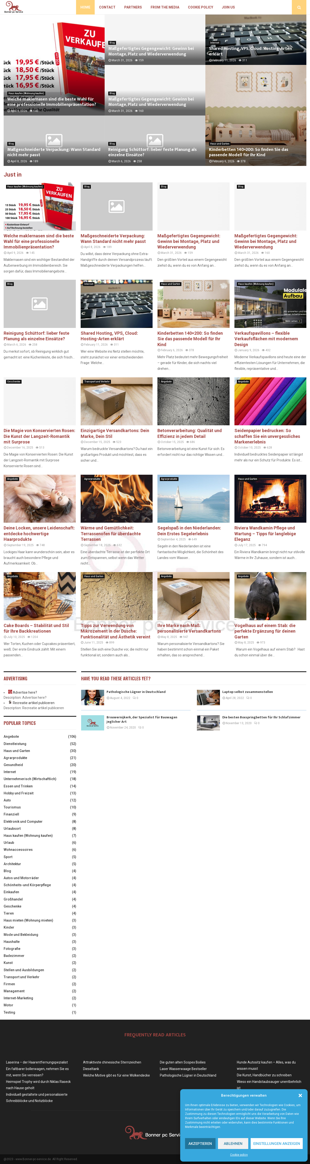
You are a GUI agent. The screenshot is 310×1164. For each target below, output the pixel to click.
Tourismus (12, 807)
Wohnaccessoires (18, 850)
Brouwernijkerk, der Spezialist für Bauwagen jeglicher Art (142, 719)
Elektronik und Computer (23, 821)
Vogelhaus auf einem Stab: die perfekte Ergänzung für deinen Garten (264, 631)
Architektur (12, 864)
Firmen (9, 984)
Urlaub (9, 843)
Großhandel (13, 899)
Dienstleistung (15, 744)
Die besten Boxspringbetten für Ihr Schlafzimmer (261, 717)
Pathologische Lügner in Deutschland (136, 692)
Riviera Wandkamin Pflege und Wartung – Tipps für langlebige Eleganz (265, 533)
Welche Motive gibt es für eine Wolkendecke (116, 1075)
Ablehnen (233, 1143)
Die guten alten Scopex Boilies (183, 1062)
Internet (214, 42)
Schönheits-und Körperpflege (27, 885)
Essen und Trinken (18, 786)
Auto (7, 800)
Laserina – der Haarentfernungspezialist (37, 1062)
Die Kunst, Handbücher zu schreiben (264, 1075)
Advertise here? (25, 692)
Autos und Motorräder (21, 878)
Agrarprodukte (92, 479)
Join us (228, 7)
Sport (8, 857)
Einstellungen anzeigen (276, 1143)
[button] (300, 1095)
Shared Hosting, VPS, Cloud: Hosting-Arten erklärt (250, 51)
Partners (133, 7)
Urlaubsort (12, 828)
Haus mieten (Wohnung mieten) (28, 920)
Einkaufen (11, 892)
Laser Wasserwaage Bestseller (183, 1069)
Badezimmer (14, 956)
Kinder (9, 927)
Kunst (8, 963)
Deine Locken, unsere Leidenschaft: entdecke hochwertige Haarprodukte (39, 533)
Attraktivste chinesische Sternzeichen (112, 1062)
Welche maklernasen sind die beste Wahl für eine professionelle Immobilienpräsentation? (51, 102)
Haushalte (12, 942)
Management (14, 991)
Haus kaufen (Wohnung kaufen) (26, 93)
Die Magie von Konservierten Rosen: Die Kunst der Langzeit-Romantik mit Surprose (39, 436)
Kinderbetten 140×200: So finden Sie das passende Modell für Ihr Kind (248, 152)
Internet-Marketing (18, 998)
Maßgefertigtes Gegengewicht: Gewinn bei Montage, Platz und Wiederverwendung (151, 51)
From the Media (165, 7)
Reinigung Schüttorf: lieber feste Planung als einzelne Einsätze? (152, 152)
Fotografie (12, 949)
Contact (107, 7)
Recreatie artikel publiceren (33, 703)
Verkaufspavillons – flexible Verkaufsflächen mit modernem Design (266, 339)
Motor (8, 1005)
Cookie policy (239, 1154)
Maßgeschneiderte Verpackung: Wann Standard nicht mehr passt (54, 152)
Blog (11, 143)
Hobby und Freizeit (18, 793)
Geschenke (13, 381)
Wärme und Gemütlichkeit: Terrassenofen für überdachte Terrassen (111, 533)
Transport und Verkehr (97, 381)
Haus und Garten (219, 143)
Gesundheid (13, 765)
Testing (9, 1012)
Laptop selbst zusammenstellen (247, 692)
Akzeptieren (200, 1143)
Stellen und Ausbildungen (24, 970)
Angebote (166, 381)
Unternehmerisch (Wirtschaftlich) (30, 779)
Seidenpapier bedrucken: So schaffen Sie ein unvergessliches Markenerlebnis (267, 436)
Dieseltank (91, 1069)
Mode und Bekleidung (21, 935)
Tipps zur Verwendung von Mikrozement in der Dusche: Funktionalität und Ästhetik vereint (115, 631)
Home (85, 7)
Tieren (9, 913)
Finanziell (11, 814)
